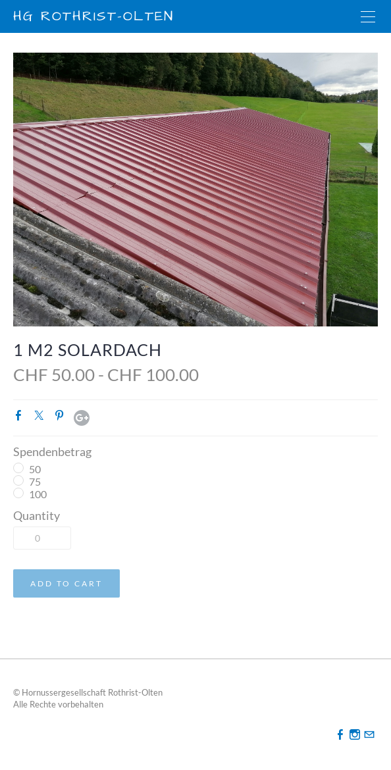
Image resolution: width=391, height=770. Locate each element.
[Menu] (368, 16)
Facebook (21, 418)
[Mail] (369, 734)
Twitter (41, 418)
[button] (66, 583)
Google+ (82, 418)
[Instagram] (355, 734)
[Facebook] (340, 734)
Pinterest (62, 418)
